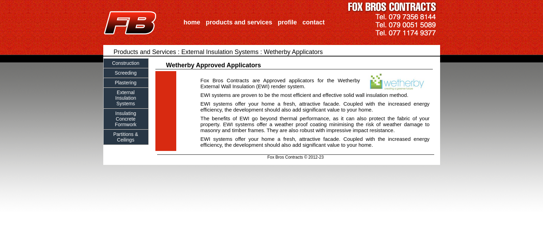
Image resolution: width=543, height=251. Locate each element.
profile (287, 22)
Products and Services (145, 51)
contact (313, 22)
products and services (239, 22)
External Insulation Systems (220, 51)
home (192, 22)
